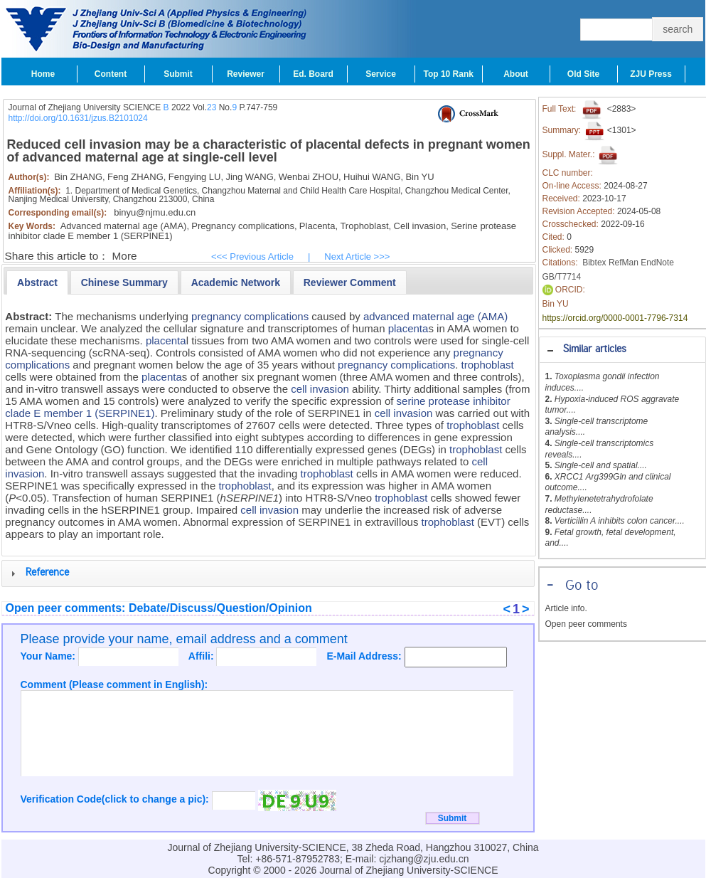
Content (111, 74)
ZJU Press (651, 74)
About (515, 74)
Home (43, 74)
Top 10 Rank (449, 74)
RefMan (623, 263)
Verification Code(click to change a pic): (116, 799)
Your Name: (49, 656)
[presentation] (37, 282)
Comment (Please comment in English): (114, 684)
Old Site (583, 74)
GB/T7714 (562, 277)
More (124, 256)
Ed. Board (313, 74)
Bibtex (594, 263)
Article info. (566, 608)
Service (380, 74)
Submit (178, 74)
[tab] (622, 350)
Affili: (202, 656)
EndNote (657, 263)
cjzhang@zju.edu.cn (424, 858)
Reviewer (245, 74)
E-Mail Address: (365, 656)
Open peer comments (586, 624)
